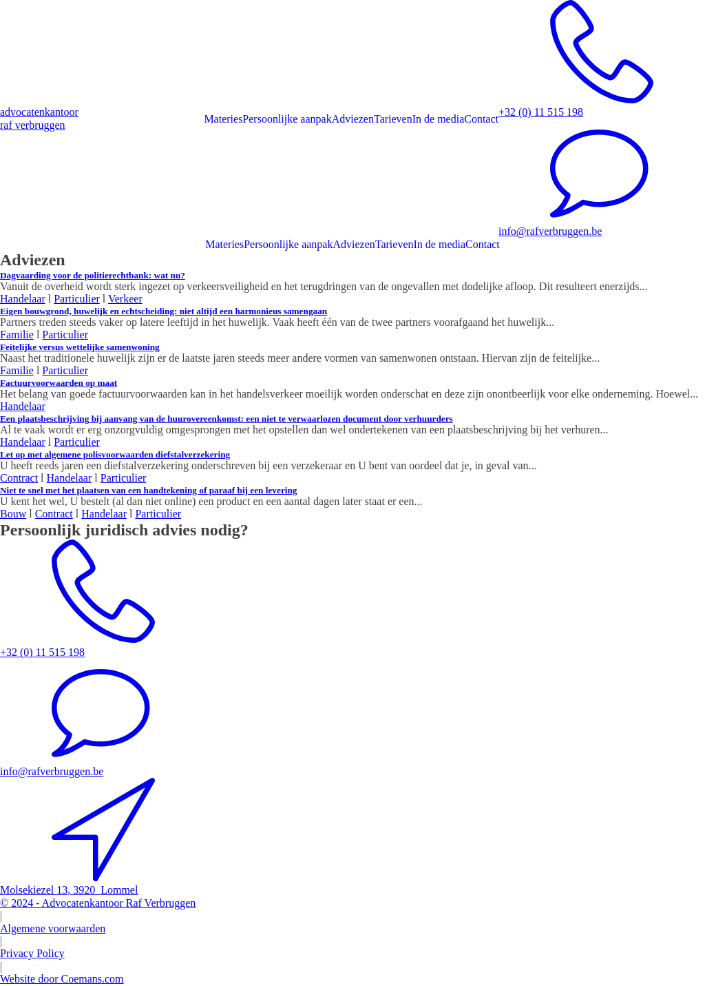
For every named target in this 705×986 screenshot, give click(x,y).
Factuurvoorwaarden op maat (58, 383)
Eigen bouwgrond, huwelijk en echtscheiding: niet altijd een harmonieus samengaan (163, 311)
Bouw (13, 514)
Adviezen (353, 119)
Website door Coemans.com (62, 979)
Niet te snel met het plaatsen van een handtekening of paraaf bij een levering (148, 490)
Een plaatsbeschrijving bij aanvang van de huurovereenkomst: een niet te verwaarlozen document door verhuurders (226, 418)
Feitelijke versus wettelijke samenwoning (80, 347)
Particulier (77, 299)
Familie (17, 334)
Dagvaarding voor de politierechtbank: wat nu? (92, 275)
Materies (223, 119)
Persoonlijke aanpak (286, 119)
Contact (481, 119)
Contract (19, 478)
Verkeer (125, 299)
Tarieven (393, 119)
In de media (438, 119)
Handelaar (22, 299)
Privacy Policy (32, 953)
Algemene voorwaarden (52, 928)
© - (98, 903)
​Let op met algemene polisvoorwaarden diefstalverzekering (115, 454)
